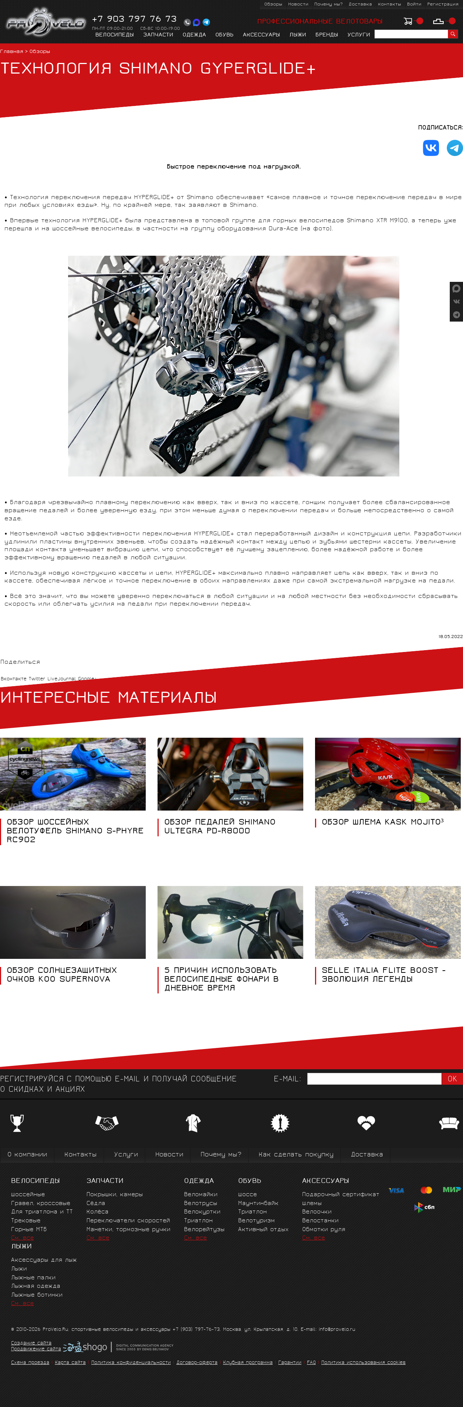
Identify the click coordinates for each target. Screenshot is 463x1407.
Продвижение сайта (36, 1350)
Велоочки (317, 1212)
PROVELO (46, 22)
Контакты (389, 4)
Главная (11, 52)
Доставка (360, 4)
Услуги (358, 35)
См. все (22, 1238)
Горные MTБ (29, 1230)
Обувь (224, 35)
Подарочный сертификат (340, 1195)
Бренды (326, 35)
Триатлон (198, 1221)
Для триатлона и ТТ (42, 1212)
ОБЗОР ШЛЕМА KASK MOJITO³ (382, 823)
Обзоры (273, 4)
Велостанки (320, 1221)
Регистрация (443, 4)
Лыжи (297, 35)
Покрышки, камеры (114, 1195)
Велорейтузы (204, 1230)
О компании (27, 1155)
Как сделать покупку (296, 1155)
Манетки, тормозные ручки (128, 1230)
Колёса (97, 1212)
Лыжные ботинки (37, 1295)
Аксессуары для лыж (44, 1260)
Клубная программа (248, 1363)
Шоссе (247, 1195)
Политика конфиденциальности (131, 1363)
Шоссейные (28, 1195)
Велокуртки (202, 1212)
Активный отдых (263, 1230)
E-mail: (287, 1080)
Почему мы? (328, 4)
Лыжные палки (33, 1278)
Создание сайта (31, 1344)
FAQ (311, 1363)
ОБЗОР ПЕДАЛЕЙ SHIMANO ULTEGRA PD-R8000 (220, 827)
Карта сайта (70, 1363)
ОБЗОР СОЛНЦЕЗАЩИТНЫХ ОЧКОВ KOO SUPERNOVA (62, 976)
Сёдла (95, 1204)
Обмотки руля (323, 1230)
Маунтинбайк (258, 1204)
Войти (414, 4)
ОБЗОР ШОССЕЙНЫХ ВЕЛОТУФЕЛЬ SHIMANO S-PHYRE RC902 (75, 832)
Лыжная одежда (35, 1286)
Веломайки (201, 1195)
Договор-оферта (197, 1363)
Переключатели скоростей (128, 1221)
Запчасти (158, 35)
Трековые (25, 1221)
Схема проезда (30, 1363)
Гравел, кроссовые (40, 1204)
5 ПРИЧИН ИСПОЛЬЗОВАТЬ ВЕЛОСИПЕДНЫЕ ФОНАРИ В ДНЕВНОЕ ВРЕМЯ (221, 980)
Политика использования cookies (363, 1363)
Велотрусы (200, 1204)
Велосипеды (114, 35)
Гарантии (289, 1363)
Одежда (194, 35)
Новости (298, 4)
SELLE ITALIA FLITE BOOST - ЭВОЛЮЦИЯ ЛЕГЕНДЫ (384, 976)
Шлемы (312, 1204)
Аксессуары (261, 35)
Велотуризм (256, 1221)
